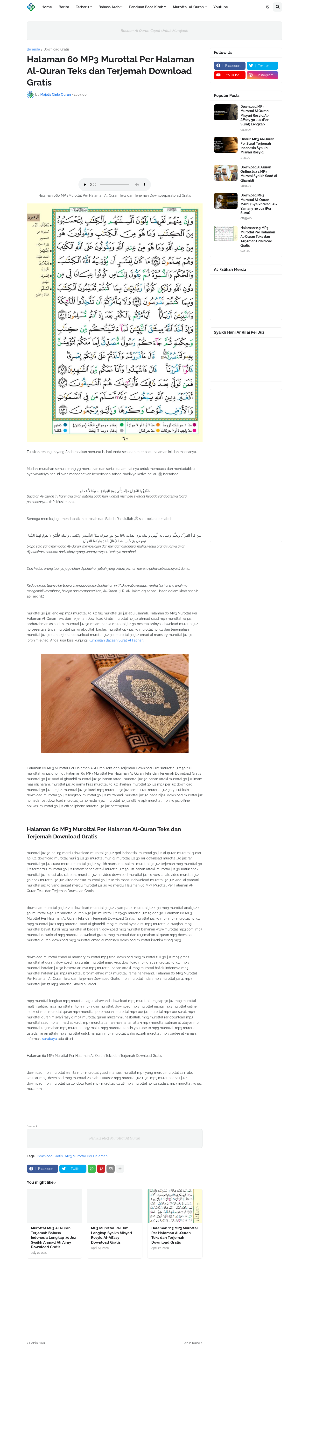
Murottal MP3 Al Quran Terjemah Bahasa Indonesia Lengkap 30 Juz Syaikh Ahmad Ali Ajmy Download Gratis (53, 1237)
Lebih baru (37, 1343)
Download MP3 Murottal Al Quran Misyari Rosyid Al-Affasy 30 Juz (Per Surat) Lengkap (254, 115)
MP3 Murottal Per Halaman (86, 1156)
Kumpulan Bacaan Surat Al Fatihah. (116, 640)
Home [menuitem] (47, 7)
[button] (267, 7)
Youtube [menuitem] (220, 7)
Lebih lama (191, 1343)
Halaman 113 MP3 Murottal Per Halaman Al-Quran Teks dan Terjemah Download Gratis (174, 1235)
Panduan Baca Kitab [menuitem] (146, 7)
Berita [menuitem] (64, 7)
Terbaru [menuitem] (82, 7)
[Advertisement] (115, 138)
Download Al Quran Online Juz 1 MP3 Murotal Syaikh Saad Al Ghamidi (258, 173)
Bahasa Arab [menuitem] (108, 7)
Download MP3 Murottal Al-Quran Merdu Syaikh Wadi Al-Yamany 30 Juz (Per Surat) (258, 204)
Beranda (33, 49)
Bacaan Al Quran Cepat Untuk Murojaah (154, 31)
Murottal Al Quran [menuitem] (188, 7)
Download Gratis (56, 49)
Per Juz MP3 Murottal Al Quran (114, 1138)
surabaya (49, 1039)
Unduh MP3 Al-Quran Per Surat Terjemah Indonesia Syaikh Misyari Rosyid (257, 145)
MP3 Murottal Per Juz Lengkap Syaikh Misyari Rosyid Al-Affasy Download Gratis (111, 1235)
